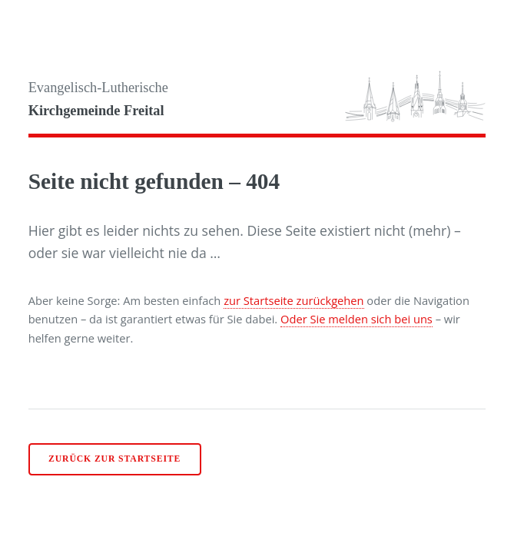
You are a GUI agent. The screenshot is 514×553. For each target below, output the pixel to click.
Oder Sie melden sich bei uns (356, 318)
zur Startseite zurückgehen (293, 300)
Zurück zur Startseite (114, 459)
